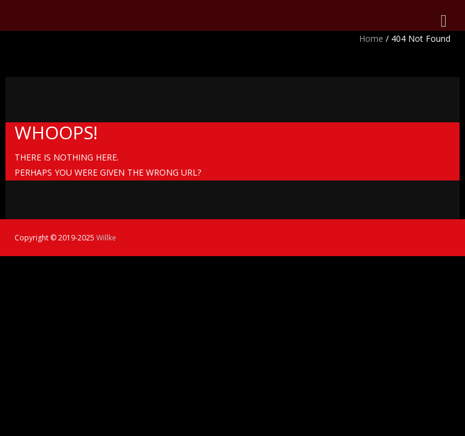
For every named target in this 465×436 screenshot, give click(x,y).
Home (371, 38)
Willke (106, 238)
